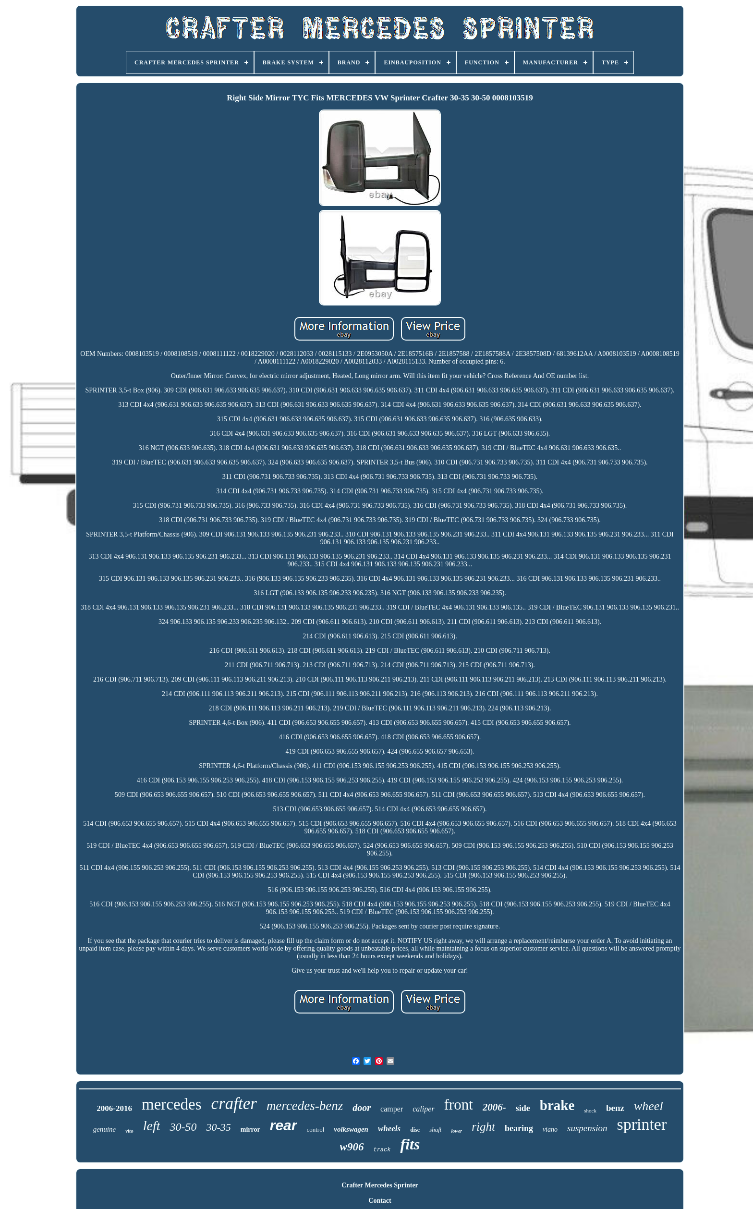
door (361, 1107)
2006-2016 (114, 1108)
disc (415, 1129)
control (315, 1129)
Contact (379, 1200)
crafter (234, 1103)
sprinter (642, 1124)
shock (590, 1110)
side (523, 1108)
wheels (389, 1128)
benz (615, 1108)
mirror (250, 1129)
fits (410, 1144)
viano (550, 1129)
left (151, 1125)
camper (391, 1109)
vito (129, 1131)
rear (283, 1125)
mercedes (172, 1104)
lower (456, 1131)
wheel (648, 1106)
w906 (352, 1147)
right (483, 1126)
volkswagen (351, 1129)
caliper (423, 1109)
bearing (519, 1128)
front (458, 1104)
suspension (587, 1128)
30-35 (218, 1127)
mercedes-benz (305, 1106)
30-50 (183, 1127)
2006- (494, 1107)
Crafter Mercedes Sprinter (379, 1185)
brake (557, 1105)
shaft (435, 1129)
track (381, 1150)
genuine (104, 1129)
